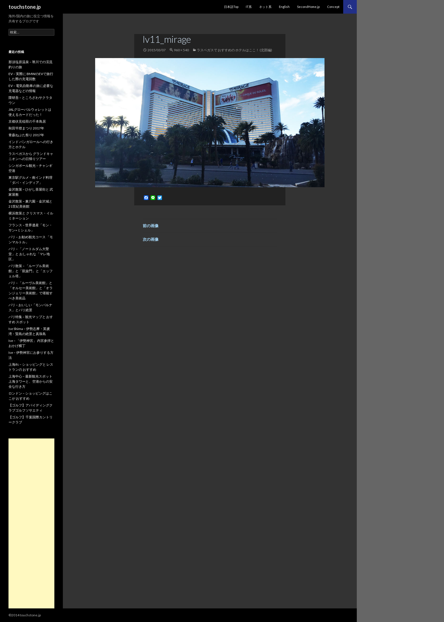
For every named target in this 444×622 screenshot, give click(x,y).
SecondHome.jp (308, 6)
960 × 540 (181, 50)
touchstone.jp (24, 7)
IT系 (249, 6)
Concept (333, 6)
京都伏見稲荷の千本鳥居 (27, 121)
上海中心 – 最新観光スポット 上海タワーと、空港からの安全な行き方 (30, 381)
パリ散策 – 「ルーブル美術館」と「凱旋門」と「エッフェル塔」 (30, 271)
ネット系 (265, 6)
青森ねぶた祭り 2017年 (26, 135)
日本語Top (231, 6)
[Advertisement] (31, 523)
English (284, 6)
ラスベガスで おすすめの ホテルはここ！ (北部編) (234, 50)
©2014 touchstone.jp (24, 615)
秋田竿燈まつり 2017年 (26, 128)
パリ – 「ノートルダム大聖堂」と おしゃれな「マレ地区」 (29, 254)
